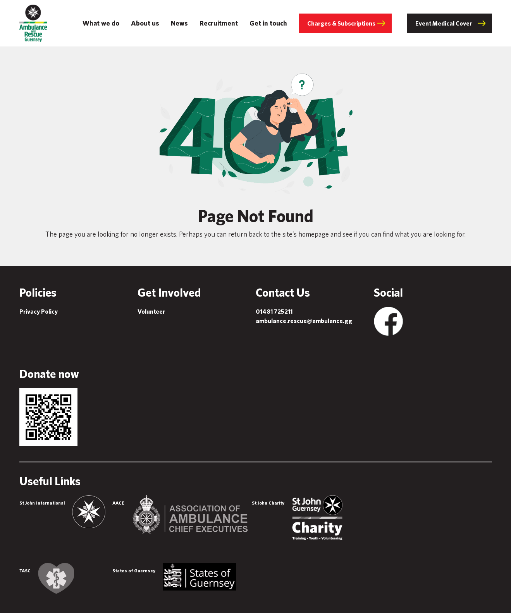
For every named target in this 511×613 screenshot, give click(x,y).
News (179, 23)
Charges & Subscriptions (341, 23)
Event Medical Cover (443, 23)
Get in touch (268, 23)
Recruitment (219, 23)
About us (145, 23)
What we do (101, 23)
